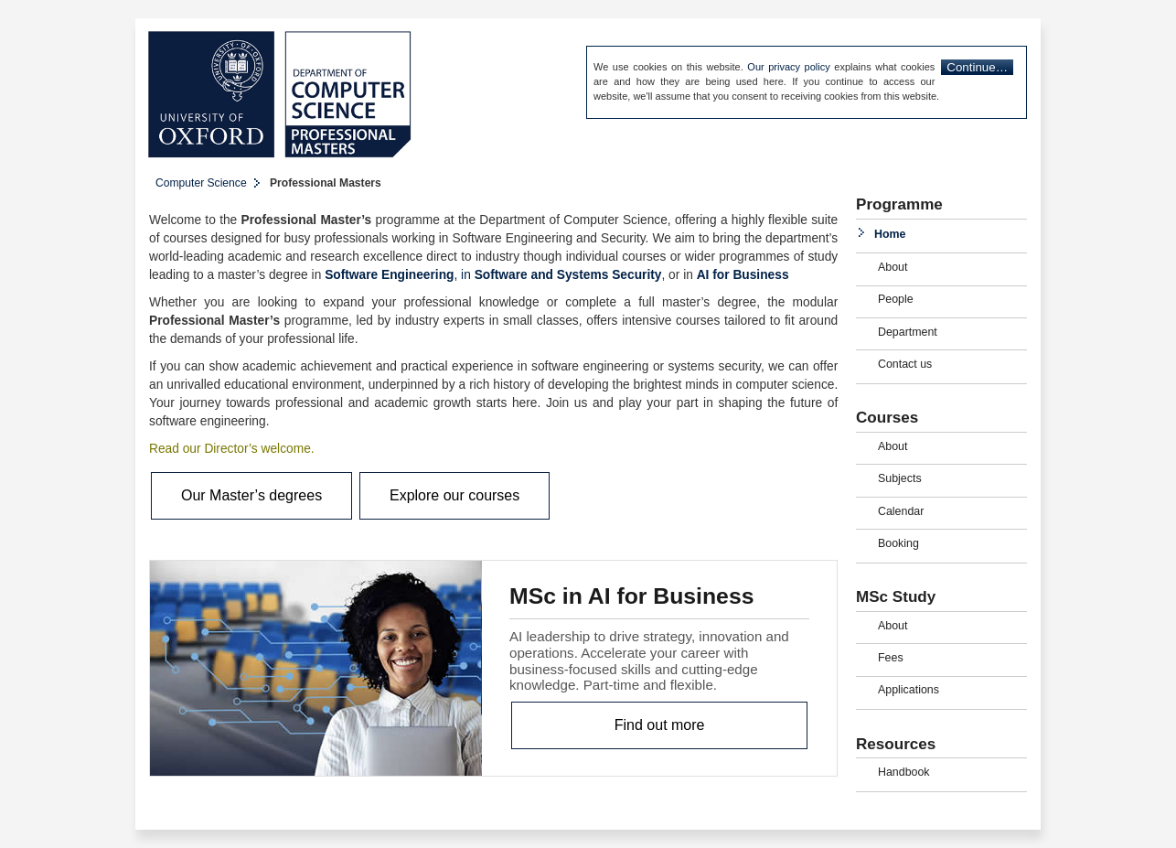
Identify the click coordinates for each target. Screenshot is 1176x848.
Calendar (901, 511)
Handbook (904, 772)
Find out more (660, 725)
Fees (890, 657)
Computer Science (201, 183)
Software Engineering (389, 275)
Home (889, 234)
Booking (898, 543)
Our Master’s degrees (251, 495)
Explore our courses (454, 495)
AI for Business (743, 275)
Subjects (900, 478)
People (896, 299)
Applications (908, 689)
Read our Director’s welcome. (232, 449)
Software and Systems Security (568, 275)
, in (464, 275)
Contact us (905, 364)
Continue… (977, 67)
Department (907, 332)
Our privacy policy (788, 66)
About (892, 267)
